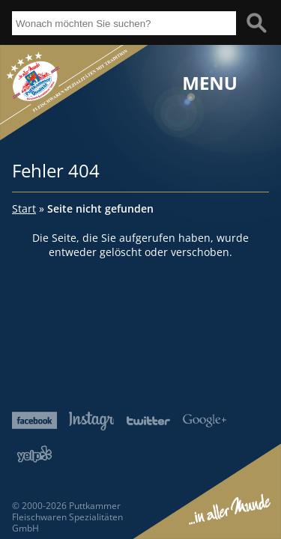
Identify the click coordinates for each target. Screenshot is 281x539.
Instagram (91, 421)
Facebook (34, 420)
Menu (210, 83)
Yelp (34, 454)
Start (24, 208)
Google (204, 420)
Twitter (148, 420)
